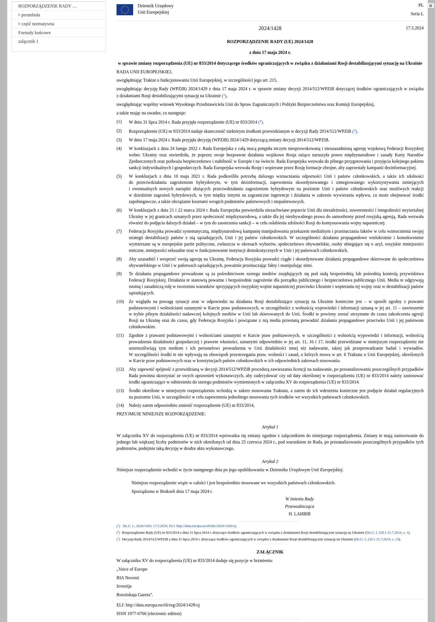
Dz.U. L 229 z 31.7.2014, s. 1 (387, 533)
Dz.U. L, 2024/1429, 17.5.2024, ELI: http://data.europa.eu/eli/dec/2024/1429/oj (179, 526)
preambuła (29, 14)
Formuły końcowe (34, 32)
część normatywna (36, 23)
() (224, 96)
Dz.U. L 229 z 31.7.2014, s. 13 (377, 539)
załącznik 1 (28, 41)
